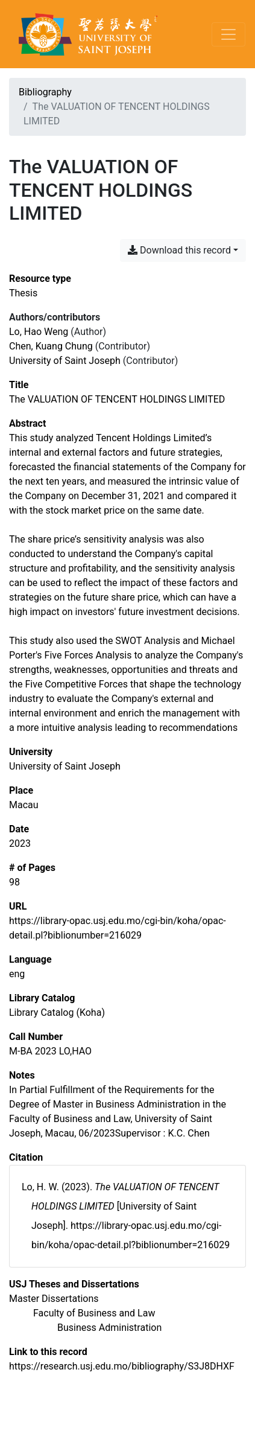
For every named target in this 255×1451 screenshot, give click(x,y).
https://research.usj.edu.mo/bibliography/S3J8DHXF (122, 1366)
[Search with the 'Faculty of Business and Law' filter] (94, 1313)
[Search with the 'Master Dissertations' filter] (54, 1298)
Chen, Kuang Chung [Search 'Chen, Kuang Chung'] (51, 346)
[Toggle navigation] (228, 34)
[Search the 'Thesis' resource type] (23, 293)
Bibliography (45, 92)
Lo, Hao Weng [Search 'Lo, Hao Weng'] (38, 331)
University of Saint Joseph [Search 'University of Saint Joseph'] (65, 360)
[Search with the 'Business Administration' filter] (109, 1327)
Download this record (179, 250)
